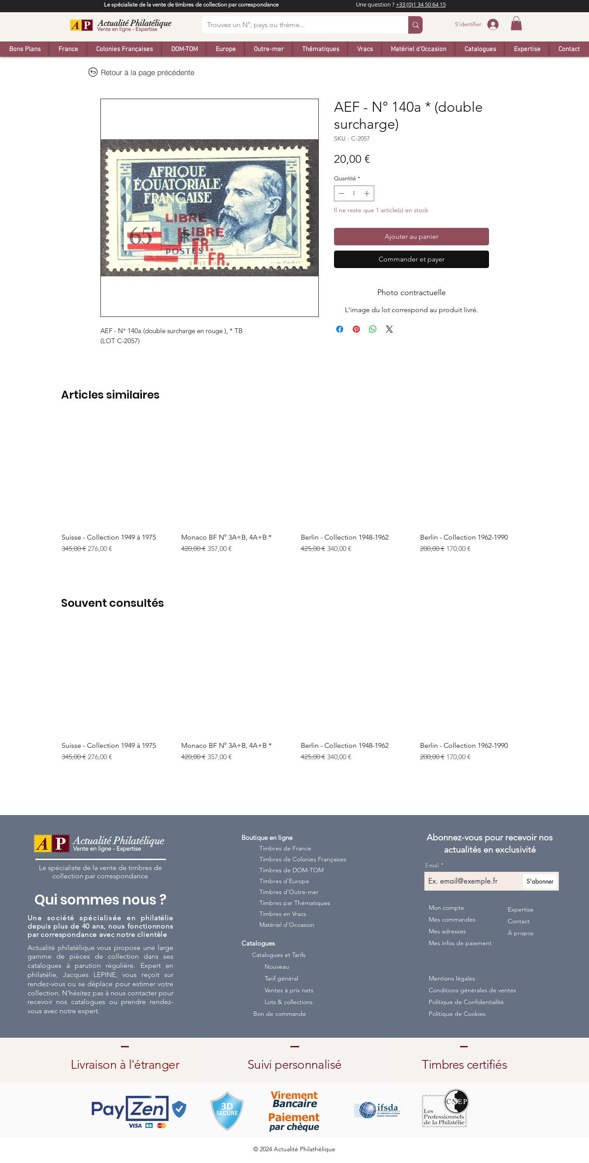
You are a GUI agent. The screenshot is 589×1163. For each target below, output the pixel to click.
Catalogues (258, 943)
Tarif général (281, 978)
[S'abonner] (540, 881)
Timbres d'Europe (284, 881)
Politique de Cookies (457, 1014)
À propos (521, 933)
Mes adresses (447, 931)
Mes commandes (452, 919)
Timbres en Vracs (282, 914)
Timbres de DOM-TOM (291, 870)
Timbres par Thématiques (294, 903)
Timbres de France (285, 848)
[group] (294, 490)
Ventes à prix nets (289, 990)
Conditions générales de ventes (465, 990)
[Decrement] (340, 193)
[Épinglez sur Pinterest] (356, 329)
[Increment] (367, 193)
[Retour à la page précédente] (141, 72)
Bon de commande (279, 1014)
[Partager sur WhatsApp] (373, 329)
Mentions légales (452, 978)
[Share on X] (389, 329)
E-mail (432, 865)
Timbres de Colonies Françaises (296, 859)
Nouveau (277, 966)
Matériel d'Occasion (286, 925)
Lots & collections (289, 1002)
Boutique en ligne (267, 837)
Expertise (521, 909)
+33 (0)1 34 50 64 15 (421, 4)
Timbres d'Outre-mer (289, 892)
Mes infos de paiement (460, 943)
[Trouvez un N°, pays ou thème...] (298, 25)
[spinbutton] (353, 193)
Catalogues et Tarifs (279, 955)
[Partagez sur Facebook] (339, 329)
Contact (519, 921)
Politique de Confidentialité (465, 1002)
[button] (516, 23)
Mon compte (446, 908)
